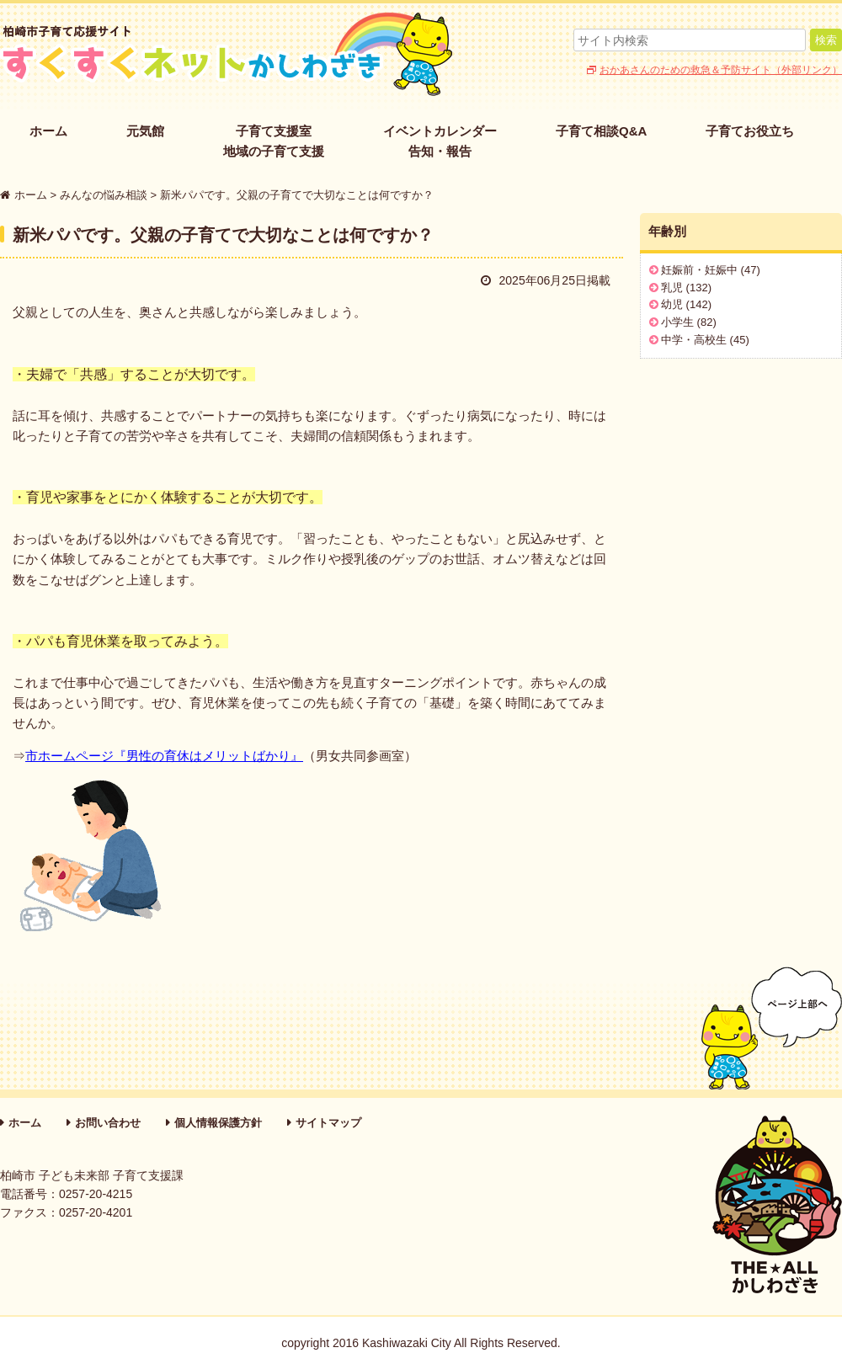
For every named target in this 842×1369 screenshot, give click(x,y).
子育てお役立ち (750, 131)
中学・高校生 (694, 339)
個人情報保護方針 (218, 1122)
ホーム (48, 131)
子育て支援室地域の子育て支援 (273, 141)
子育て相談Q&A (601, 131)
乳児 (672, 287)
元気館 (145, 131)
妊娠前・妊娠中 (699, 270)
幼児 (672, 304)
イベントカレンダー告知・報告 (440, 141)
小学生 (677, 322)
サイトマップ (328, 1122)
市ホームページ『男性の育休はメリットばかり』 (164, 755)
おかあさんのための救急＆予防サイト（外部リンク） (721, 70)
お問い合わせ (108, 1122)
